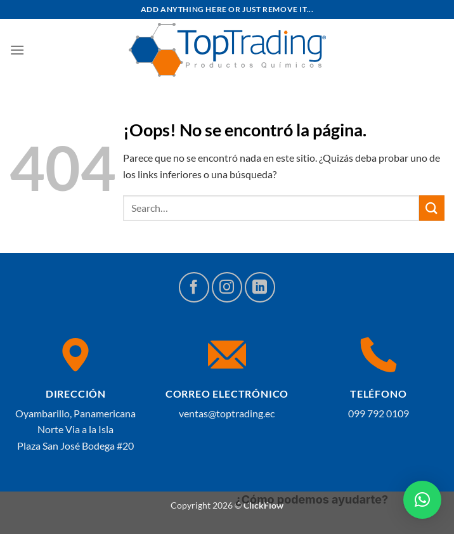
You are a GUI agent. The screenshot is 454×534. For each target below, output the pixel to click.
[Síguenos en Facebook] (194, 287)
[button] (422, 500)
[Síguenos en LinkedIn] (260, 287)
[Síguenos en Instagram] (227, 287)
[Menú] (17, 49)
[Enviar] (431, 207)
